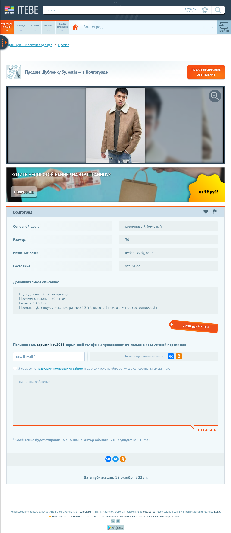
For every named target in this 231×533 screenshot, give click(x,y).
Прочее (63, 45)
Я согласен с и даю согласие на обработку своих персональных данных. (94, 368)
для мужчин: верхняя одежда (30, 45)
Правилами (85, 511)
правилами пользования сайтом (60, 368)
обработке (149, 511)
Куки (217, 511)
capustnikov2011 (51, 344)
